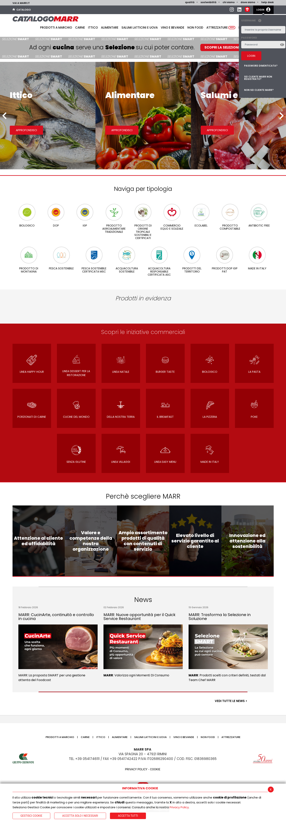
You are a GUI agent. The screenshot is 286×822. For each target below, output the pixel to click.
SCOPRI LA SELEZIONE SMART (228, 47)
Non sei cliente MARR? (258, 90)
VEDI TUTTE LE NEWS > (231, 701)
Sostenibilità (208, 2)
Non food (195, 27)
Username (252, 20)
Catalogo (22, 9)
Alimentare (109, 27)
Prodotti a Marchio (56, 27)
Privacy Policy (179, 807)
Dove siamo (248, 2)
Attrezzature (220, 27)
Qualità (189, 2)
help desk (267, 2)
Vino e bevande (172, 27)
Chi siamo (229, 2)
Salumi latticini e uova (139, 27)
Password (249, 37)
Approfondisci (26, 130)
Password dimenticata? (260, 65)
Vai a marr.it (21, 3)
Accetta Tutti (128, 815)
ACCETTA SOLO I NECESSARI (80, 815)
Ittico (93, 27)
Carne (80, 27)
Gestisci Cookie (31, 815)
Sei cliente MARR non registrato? (258, 78)
